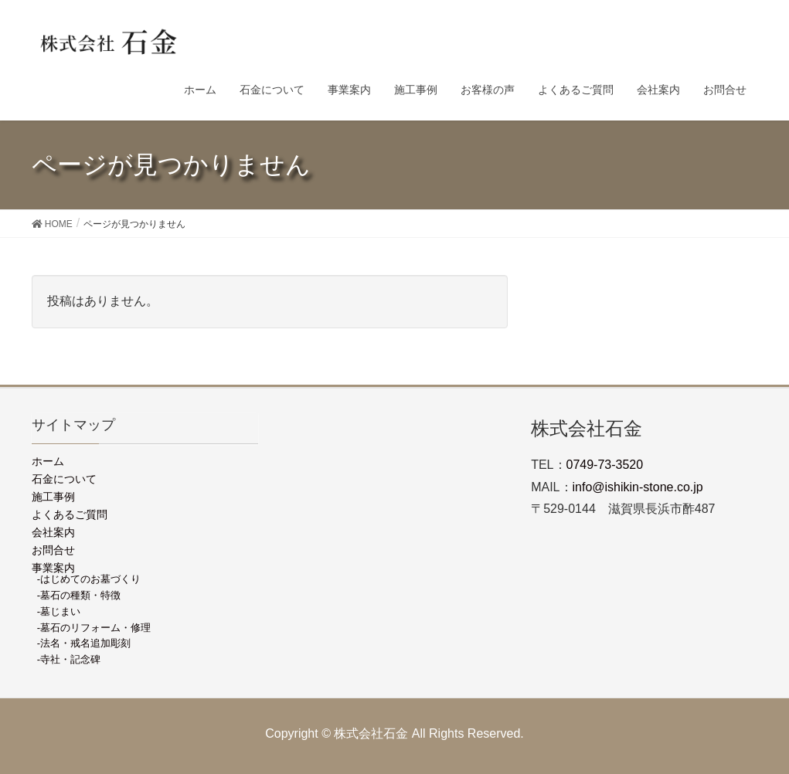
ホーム (48, 461)
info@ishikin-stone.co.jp (638, 487)
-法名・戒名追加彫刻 (84, 643)
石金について (64, 479)
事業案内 (53, 568)
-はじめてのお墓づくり (89, 579)
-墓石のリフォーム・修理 (94, 627)
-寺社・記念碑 (68, 659)
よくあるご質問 (69, 514)
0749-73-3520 (605, 464)
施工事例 (53, 497)
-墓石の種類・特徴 (79, 595)
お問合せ (53, 550)
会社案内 (53, 532)
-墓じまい (58, 611)
